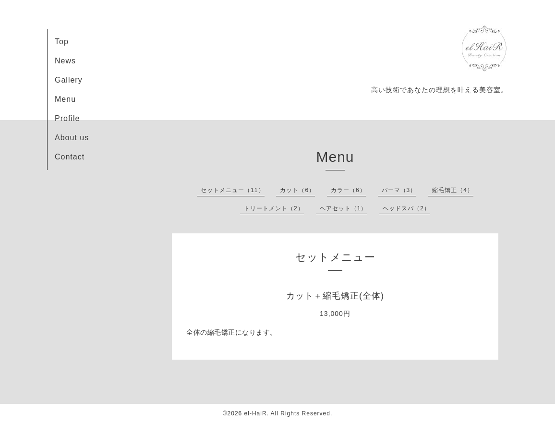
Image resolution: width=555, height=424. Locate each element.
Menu (65, 99)
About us (72, 137)
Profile (67, 118)
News (65, 61)
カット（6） (297, 190)
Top (62, 41)
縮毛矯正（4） (452, 190)
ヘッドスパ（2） (406, 208)
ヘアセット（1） (343, 208)
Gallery (69, 80)
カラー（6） (348, 190)
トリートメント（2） (274, 208)
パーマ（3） (399, 190)
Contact (69, 157)
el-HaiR (255, 413)
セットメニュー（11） (232, 190)
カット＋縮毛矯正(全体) (335, 296)
